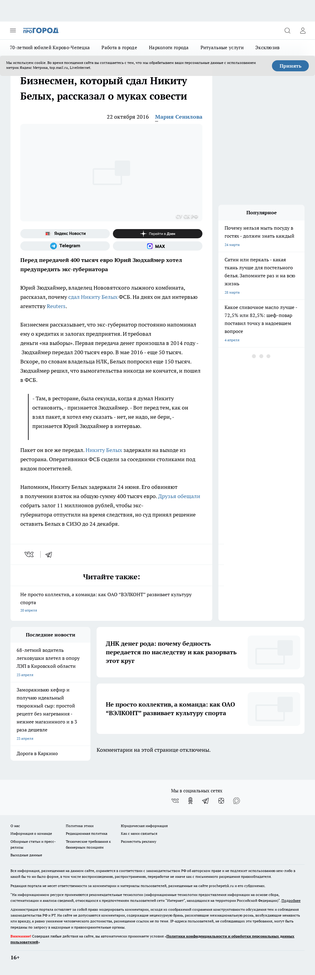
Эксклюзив (267, 47)
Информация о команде (31, 833)
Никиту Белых (104, 450)
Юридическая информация (144, 825)
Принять (290, 66)
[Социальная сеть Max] (157, 246)
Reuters (56, 306)
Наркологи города (169, 47)
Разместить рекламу (138, 841)
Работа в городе (119, 47)
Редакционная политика (86, 833)
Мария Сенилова (178, 116)
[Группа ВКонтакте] (175, 801)
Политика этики (80, 825)
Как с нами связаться (139, 833)
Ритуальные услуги (222, 47)
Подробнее (291, 900)
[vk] (29, 554)
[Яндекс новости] (65, 233)
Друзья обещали (179, 496)
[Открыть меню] (13, 30)
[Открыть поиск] (287, 30)
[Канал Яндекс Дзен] (157, 233)
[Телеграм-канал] (65, 246)
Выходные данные (26, 855)
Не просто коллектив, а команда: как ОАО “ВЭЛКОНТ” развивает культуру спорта (111, 602)
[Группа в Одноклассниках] (190, 801)
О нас (15, 825)
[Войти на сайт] (303, 30)
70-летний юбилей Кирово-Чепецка (50, 47)
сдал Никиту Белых (93, 296)
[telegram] (51, 554)
